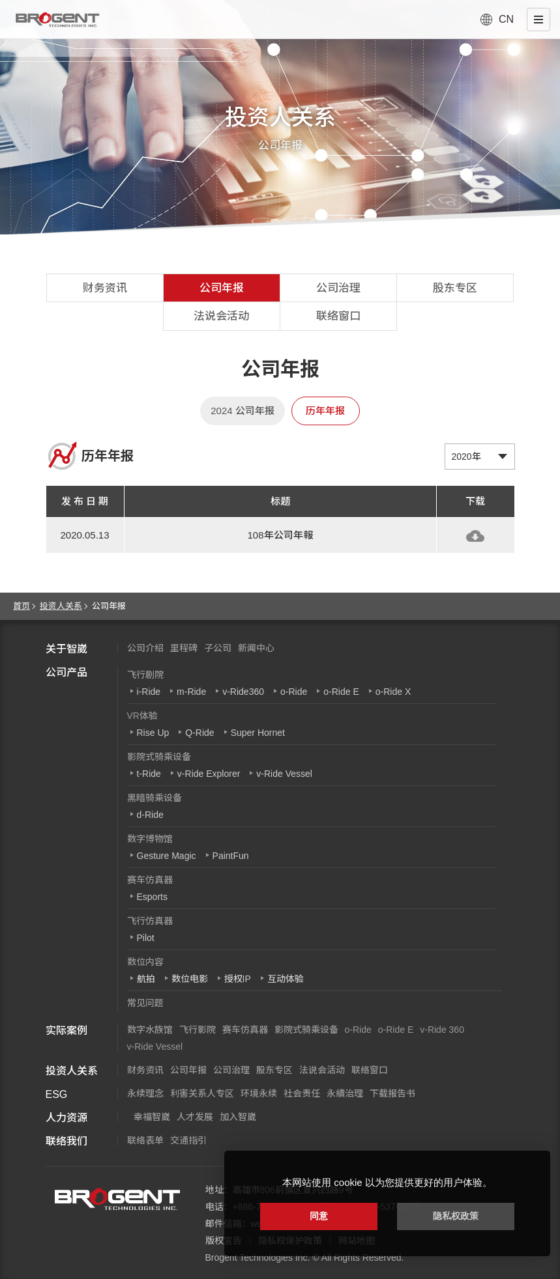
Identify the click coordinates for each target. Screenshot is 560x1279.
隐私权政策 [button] (456, 1216)
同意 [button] (319, 1216)
